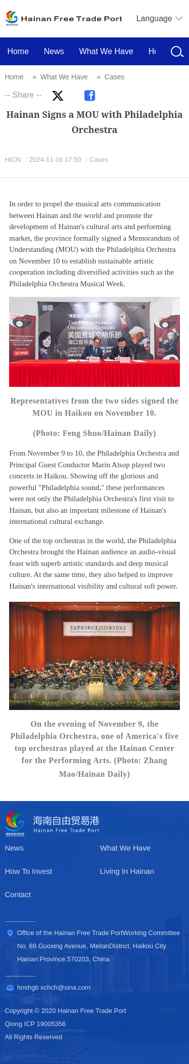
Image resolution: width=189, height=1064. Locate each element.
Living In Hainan (127, 871)
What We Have (106, 51)
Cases (114, 77)
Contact (18, 894)
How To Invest (28, 871)
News (54, 51)
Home (18, 51)
